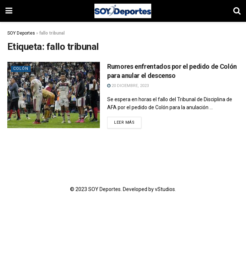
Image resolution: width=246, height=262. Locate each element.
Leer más (124, 122)
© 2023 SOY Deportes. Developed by (112, 189)
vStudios (165, 189)
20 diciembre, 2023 (128, 85)
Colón (20, 68)
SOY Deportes (21, 33)
